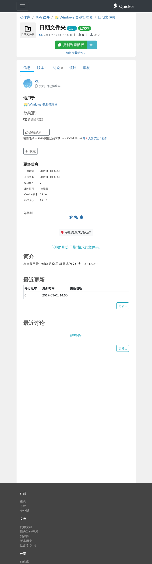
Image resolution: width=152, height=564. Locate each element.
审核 (86, 67)
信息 (26, 67)
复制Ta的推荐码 (47, 86)
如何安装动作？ (76, 52)
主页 (23, 501)
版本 (42, 67)
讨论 (58, 67)
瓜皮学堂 (28, 545)
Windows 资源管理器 (40, 104)
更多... (122, 306)
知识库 (24, 536)
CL (41, 35)
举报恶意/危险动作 (76, 232)
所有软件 (43, 17)
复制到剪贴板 (71, 45)
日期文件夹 (107, 17)
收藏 (30, 151)
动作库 (25, 17)
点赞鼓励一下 (36, 132)
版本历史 (26, 541)
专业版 (24, 510)
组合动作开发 (29, 531)
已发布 (84, 28)
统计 (72, 67)
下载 (23, 506)
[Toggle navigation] (23, 6)
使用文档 (26, 527)
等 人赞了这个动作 (95, 138)
